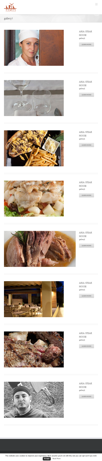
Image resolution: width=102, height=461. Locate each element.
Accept (46, 458)
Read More (57, 458)
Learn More (86, 44)
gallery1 (82, 38)
